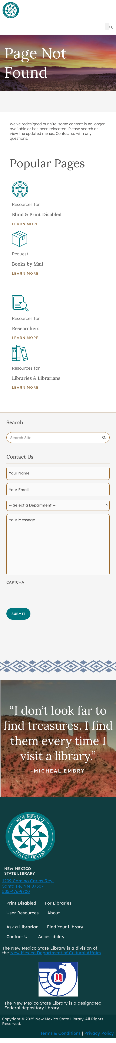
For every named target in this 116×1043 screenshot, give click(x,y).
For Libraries (58, 903)
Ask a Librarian (22, 926)
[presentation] (38, 595)
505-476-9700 (16, 891)
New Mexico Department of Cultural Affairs (55, 952)
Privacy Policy (99, 1033)
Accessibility (51, 936)
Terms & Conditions (60, 1033)
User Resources (22, 912)
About (53, 912)
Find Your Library (65, 926)
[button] (107, 26)
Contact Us (18, 936)
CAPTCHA (15, 582)
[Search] (104, 437)
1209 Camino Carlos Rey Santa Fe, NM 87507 (28, 883)
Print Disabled (21, 903)
